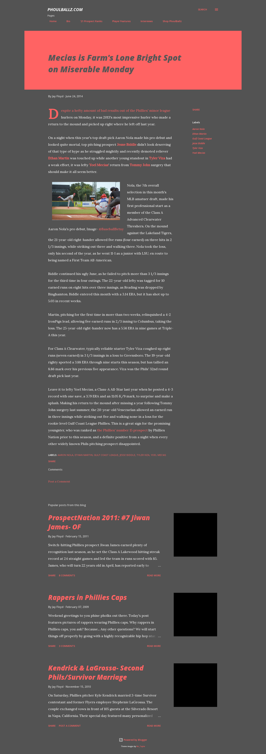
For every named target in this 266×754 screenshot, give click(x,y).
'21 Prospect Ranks (89, 21)
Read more (154, 575)
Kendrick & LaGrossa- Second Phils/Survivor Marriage (96, 672)
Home (51, 21)
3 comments (67, 646)
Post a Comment (59, 481)
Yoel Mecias (98, 165)
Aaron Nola (198, 129)
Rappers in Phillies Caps (87, 597)
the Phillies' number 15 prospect (122, 430)
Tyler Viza (157, 158)
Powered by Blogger (133, 739)
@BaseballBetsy (111, 229)
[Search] (202, 9)
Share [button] (196, 109)
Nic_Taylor (140, 746)
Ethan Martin (58, 158)
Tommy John (140, 165)
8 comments (67, 575)
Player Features (119, 21)
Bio (66, 21)
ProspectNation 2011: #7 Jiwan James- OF (99, 522)
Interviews (145, 21)
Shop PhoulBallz (170, 21)
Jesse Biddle (126, 144)
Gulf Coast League (202, 138)
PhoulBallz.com (65, 9)
